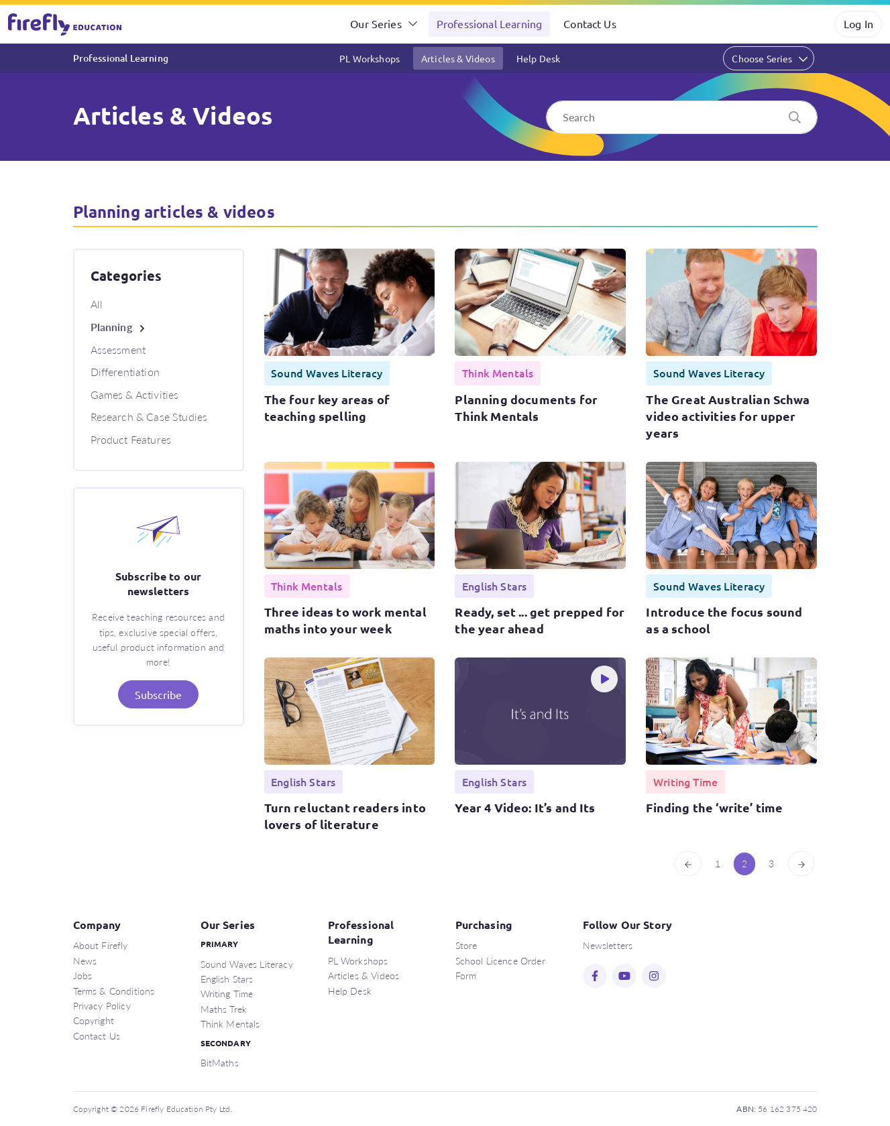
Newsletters (608, 945)
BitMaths (220, 1062)
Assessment (118, 349)
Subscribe (158, 694)
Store (466, 945)
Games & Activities (135, 394)
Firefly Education (65, 24)
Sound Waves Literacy (247, 964)
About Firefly (100, 945)
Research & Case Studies (149, 416)
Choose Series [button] (762, 58)
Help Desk (538, 58)
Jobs (83, 975)
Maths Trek (224, 1008)
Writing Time (227, 993)
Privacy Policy (102, 1005)
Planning (111, 326)
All (97, 304)
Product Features (131, 439)
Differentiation (125, 371)
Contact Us (589, 23)
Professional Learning (489, 23)
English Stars (227, 978)
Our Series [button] (376, 23)
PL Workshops (369, 58)
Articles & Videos (458, 58)
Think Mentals (230, 1023)
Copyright (93, 1020)
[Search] (682, 117)
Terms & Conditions (114, 990)
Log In (858, 23)
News (85, 960)
